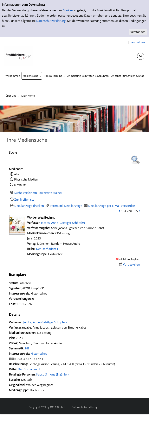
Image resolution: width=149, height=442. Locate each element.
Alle (16, 174)
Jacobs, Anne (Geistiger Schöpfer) (63, 223)
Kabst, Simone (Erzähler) (52, 374)
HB (27, 348)
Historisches (39, 353)
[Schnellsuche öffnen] (140, 56)
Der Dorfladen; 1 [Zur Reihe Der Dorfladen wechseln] (47, 249)
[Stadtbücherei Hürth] (18, 56)
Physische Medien (26, 179)
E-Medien (20, 185)
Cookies (68, 10)
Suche (13, 152)
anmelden (138, 42)
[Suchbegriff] (69, 159)
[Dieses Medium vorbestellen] (129, 264)
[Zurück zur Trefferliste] (21, 199)
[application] (32, 76)
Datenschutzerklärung (51, 21)
